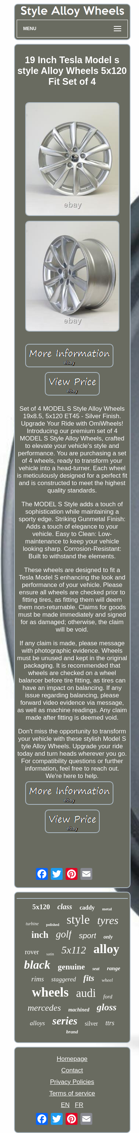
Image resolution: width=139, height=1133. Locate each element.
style (78, 919)
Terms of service (72, 1093)
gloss (106, 1007)
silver (91, 1023)
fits (88, 978)
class (64, 907)
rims (38, 979)
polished (52, 925)
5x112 (74, 950)
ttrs (109, 1023)
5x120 (41, 907)
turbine (32, 923)
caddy (87, 907)
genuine (71, 966)
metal (107, 909)
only (108, 937)
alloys (37, 1023)
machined (78, 1010)
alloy (106, 949)
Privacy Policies (72, 1081)
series (64, 1021)
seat (95, 968)
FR (79, 1104)
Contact (72, 1070)
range (113, 968)
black (37, 964)
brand (72, 1031)
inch (40, 935)
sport (87, 935)
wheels (50, 992)
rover (32, 952)
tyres (107, 920)
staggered (63, 979)
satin (50, 954)
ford (107, 997)
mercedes (44, 1008)
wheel (107, 980)
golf (64, 934)
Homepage (72, 1058)
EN (65, 1104)
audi (86, 993)
